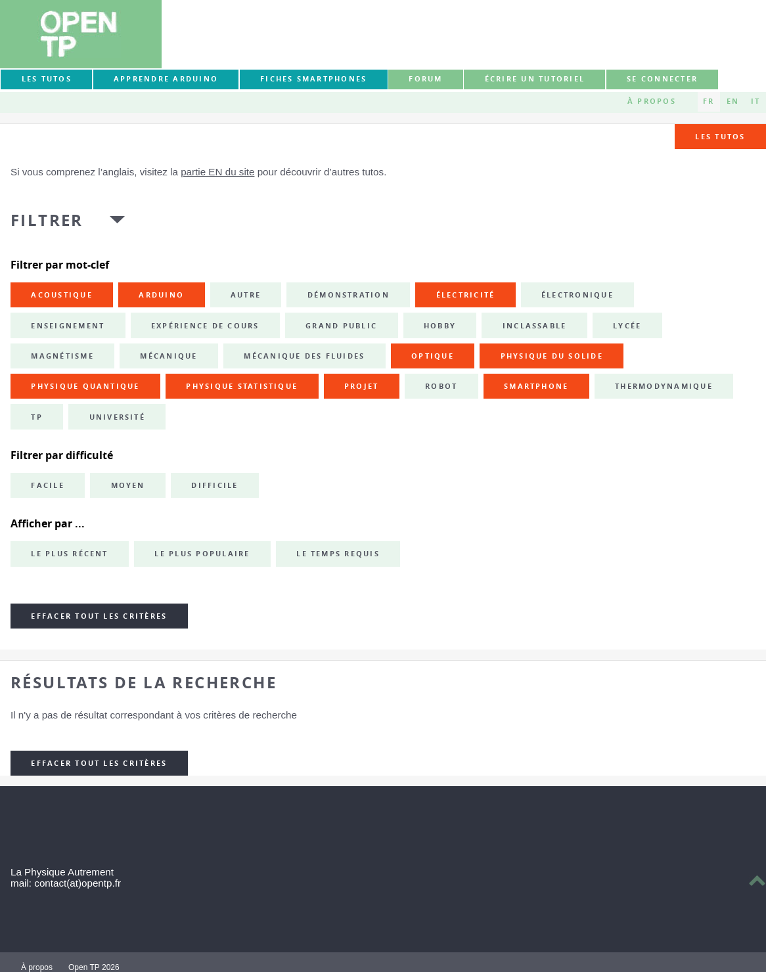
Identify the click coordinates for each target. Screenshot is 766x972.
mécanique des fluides (304, 356)
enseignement (67, 325)
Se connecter (662, 79)
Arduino (161, 295)
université (117, 417)
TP (36, 417)
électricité (465, 295)
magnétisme (62, 356)
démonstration (348, 295)
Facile (47, 485)
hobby (440, 325)
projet (361, 386)
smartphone (536, 386)
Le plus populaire (202, 553)
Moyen (128, 485)
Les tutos (47, 79)
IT (755, 101)
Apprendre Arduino (166, 79)
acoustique (61, 295)
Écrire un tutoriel (535, 79)
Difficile (214, 485)
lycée (627, 325)
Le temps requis (338, 553)
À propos (651, 101)
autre (246, 295)
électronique (577, 295)
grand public (341, 325)
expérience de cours (205, 325)
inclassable (535, 325)
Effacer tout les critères (99, 616)
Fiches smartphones (313, 79)
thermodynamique (664, 386)
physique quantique (85, 386)
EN (733, 101)
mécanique (168, 356)
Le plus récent (69, 553)
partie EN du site (217, 171)
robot (441, 386)
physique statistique (242, 386)
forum (425, 79)
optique (432, 356)
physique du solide (552, 356)
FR (708, 101)
